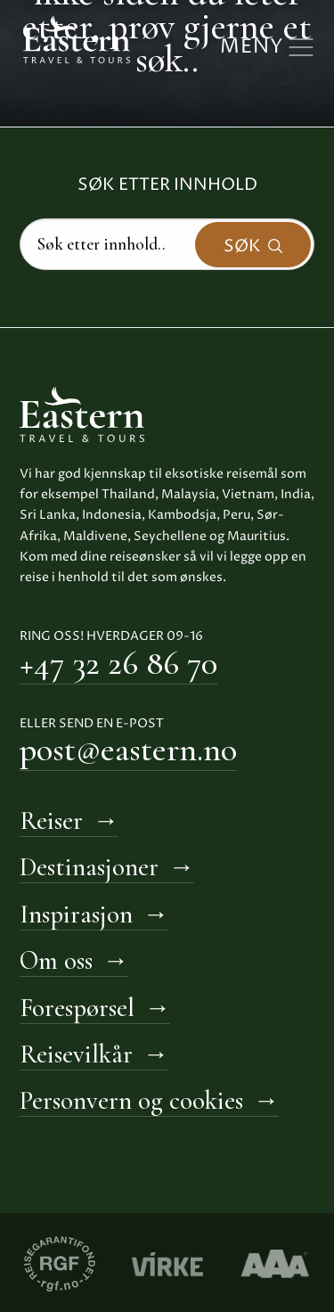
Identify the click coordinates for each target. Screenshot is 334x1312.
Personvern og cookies (131, 1100)
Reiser (51, 820)
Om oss (56, 960)
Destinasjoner (89, 866)
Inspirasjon (76, 914)
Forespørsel (77, 1007)
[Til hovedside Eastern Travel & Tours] (76, 38)
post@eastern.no (128, 749)
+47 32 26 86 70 (118, 663)
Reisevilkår (76, 1054)
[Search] (167, 244)
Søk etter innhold (167, 185)
